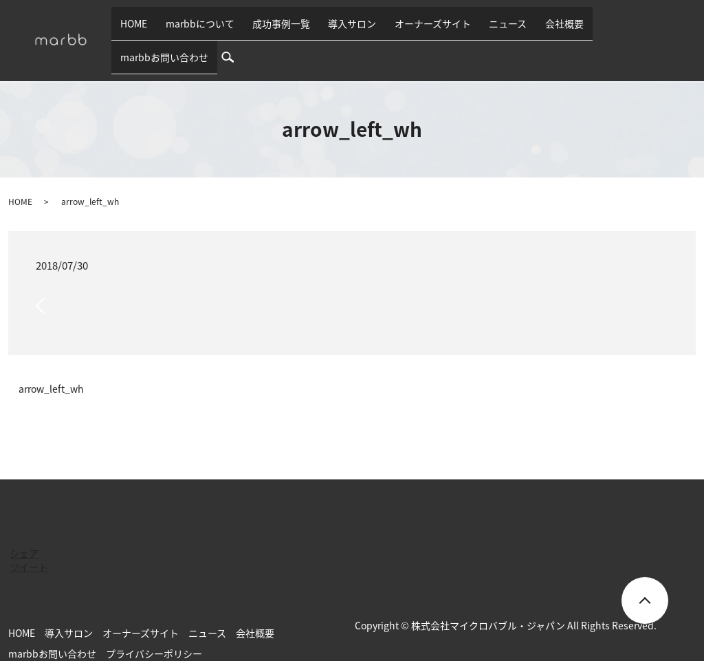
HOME (168, 29)
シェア (24, 531)
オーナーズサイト (433, 29)
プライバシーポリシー (154, 631)
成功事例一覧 (298, 29)
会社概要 (547, 29)
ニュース (499, 29)
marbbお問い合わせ (620, 29)
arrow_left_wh (51, 366)
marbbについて (225, 29)
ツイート (29, 545)
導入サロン (361, 29)
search (687, 29)
